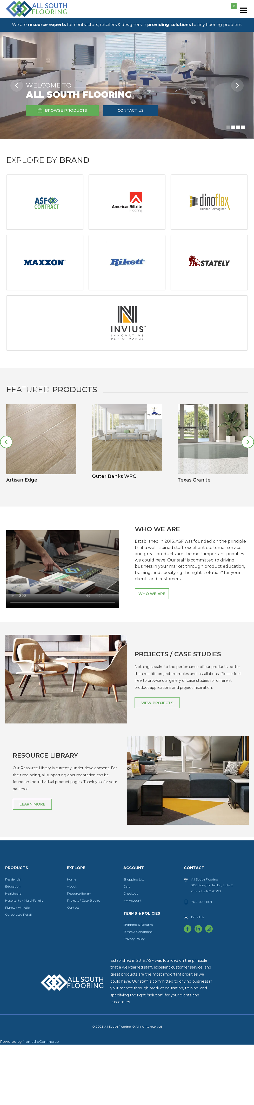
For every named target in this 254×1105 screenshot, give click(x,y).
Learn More (32, 864)
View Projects (157, 763)
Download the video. (62, 622)
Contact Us (131, 110)
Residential (13, 940)
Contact (73, 968)
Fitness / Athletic (17, 968)
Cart (126, 947)
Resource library (79, 954)
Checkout (130, 954)
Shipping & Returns (138, 985)
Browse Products (62, 110)
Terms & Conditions (137, 992)
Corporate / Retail (18, 975)
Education (13, 947)
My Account (132, 961)
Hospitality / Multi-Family (24, 961)
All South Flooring (24, 17)
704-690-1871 (201, 962)
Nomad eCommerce (41, 1102)
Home (71, 940)
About (72, 947)
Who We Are (151, 654)
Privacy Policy (134, 999)
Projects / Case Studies (83, 961)
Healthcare (13, 954)
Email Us (197, 977)
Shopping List (133, 940)
